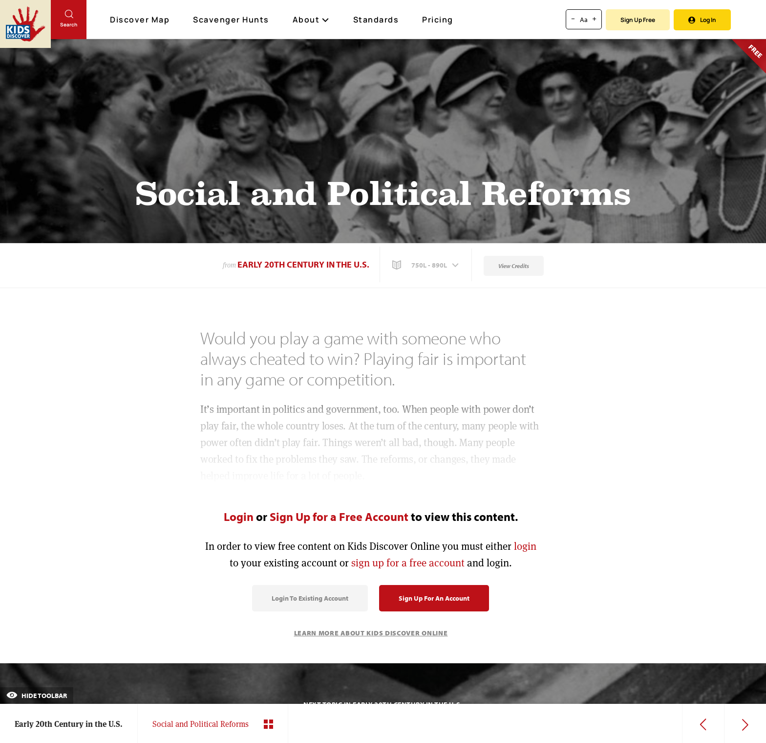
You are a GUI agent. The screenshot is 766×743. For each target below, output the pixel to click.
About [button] (311, 19)
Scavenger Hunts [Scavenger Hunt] (231, 20)
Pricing (437, 19)
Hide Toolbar (36, 695)
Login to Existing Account (310, 598)
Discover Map (141, 19)
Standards (376, 19)
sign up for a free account (408, 562)
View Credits (513, 266)
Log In (702, 20)
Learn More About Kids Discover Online (371, 633)
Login (239, 516)
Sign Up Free (637, 20)
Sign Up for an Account (434, 598)
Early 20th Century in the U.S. (303, 264)
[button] (426, 265)
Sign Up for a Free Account (339, 516)
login (525, 546)
